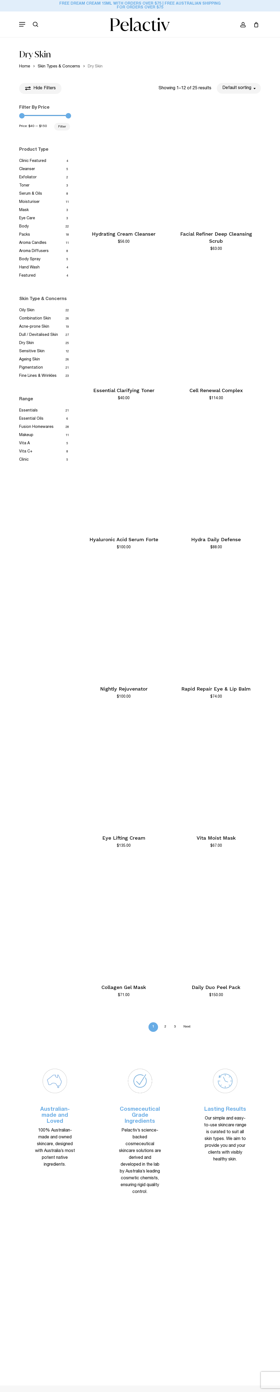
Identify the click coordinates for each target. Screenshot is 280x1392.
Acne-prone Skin (34, 327)
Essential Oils (31, 419)
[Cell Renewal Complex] (216, 321)
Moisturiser (29, 202)
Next (187, 1026)
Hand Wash (29, 267)
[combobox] (239, 88)
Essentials (28, 411)
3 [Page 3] (175, 1026)
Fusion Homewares (36, 427)
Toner (24, 186)
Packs (24, 235)
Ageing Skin (29, 360)
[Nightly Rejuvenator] (124, 620)
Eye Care (27, 218)
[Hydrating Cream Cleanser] (124, 165)
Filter (62, 126)
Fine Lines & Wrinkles (38, 376)
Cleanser (27, 169)
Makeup (26, 435)
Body (24, 227)
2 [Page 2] (165, 1026)
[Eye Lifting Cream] (124, 769)
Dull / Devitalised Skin (38, 335)
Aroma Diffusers (34, 251)
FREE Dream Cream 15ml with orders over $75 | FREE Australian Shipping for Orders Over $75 (140, 6)
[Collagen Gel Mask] (124, 918)
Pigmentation (31, 368)
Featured (27, 276)
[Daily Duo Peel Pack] (216, 918)
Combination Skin (35, 319)
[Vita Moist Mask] (216, 769)
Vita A (24, 443)
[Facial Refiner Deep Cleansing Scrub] (216, 165)
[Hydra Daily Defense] (216, 470)
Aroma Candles (32, 243)
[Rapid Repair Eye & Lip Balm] (216, 620)
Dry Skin (26, 343)
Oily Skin (26, 310)
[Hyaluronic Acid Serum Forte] (124, 470)
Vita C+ (26, 452)
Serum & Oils (30, 194)
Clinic (24, 460)
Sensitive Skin (32, 351)
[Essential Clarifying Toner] (124, 321)
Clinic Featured (32, 161)
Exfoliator (28, 177)
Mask (24, 210)
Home (24, 66)
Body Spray (29, 259)
